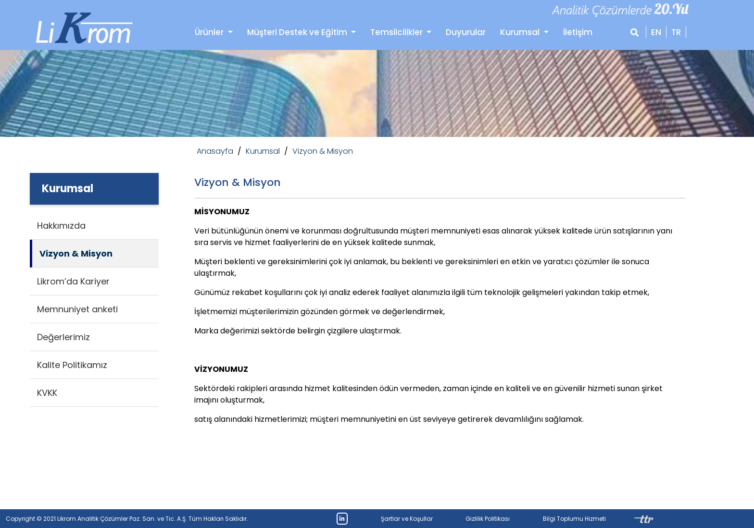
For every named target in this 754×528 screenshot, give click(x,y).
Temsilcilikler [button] (397, 32)
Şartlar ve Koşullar (407, 519)
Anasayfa (215, 151)
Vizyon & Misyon (322, 151)
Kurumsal (520, 32)
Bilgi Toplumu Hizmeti (574, 519)
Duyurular (466, 32)
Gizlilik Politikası (487, 519)
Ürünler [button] (210, 32)
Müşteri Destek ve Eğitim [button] (298, 32)
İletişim (577, 32)
